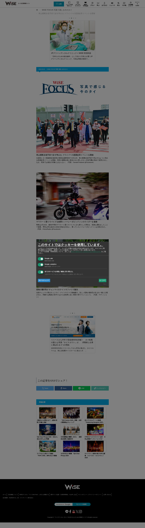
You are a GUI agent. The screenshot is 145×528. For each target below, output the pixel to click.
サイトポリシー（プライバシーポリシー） (86, 251)
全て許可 (102, 280)
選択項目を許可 (44, 280)
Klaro (104, 284)
